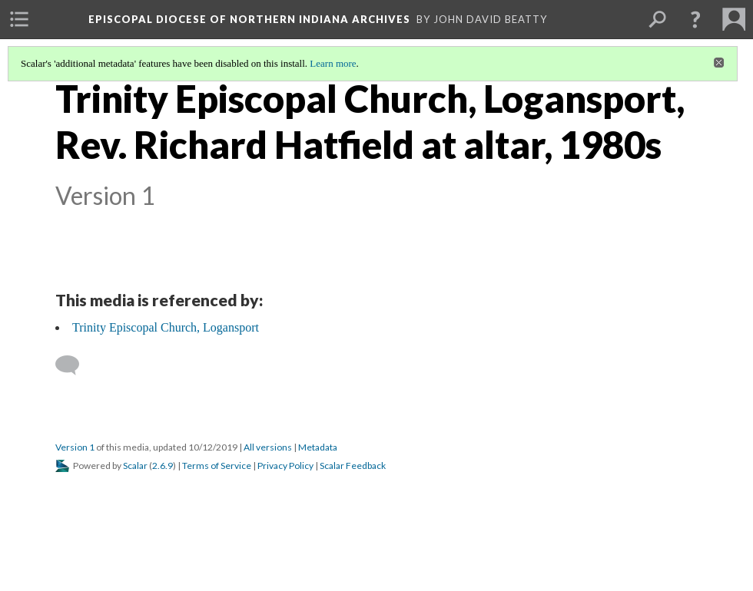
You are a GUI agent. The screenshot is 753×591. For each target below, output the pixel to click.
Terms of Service (216, 465)
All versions (268, 447)
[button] (695, 19)
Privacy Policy (285, 465)
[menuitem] (19, 19)
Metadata (317, 447)
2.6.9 (162, 465)
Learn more (333, 63)
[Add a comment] (74, 365)
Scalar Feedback (353, 465)
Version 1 (75, 447)
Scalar (135, 465)
